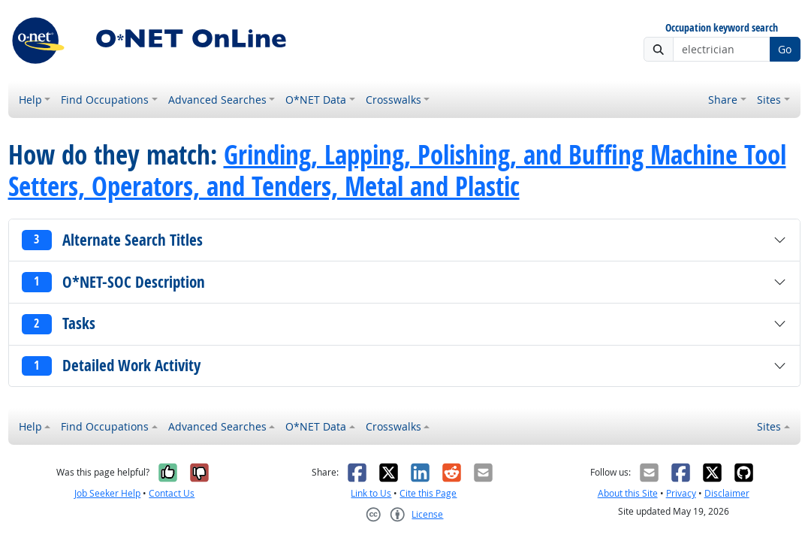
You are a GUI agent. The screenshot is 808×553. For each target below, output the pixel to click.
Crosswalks (393, 99)
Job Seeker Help (107, 493)
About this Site (628, 493)
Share (722, 99)
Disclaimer (726, 493)
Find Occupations (105, 99)
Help (30, 99)
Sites (769, 99)
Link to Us (371, 493)
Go (784, 49)
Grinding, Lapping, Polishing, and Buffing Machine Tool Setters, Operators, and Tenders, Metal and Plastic (397, 170)
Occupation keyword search (721, 28)
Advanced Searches (217, 99)
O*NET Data (315, 99)
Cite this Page (428, 493)
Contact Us (171, 493)
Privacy (681, 493)
